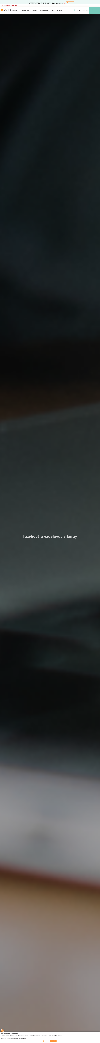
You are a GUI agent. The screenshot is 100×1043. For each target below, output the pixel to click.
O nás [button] (52, 10)
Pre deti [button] (34, 10)
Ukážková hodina (94, 10)
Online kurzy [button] (44, 10)
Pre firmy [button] (15, 10)
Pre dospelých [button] (25, 10)
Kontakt (59, 10)
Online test (84, 10)
